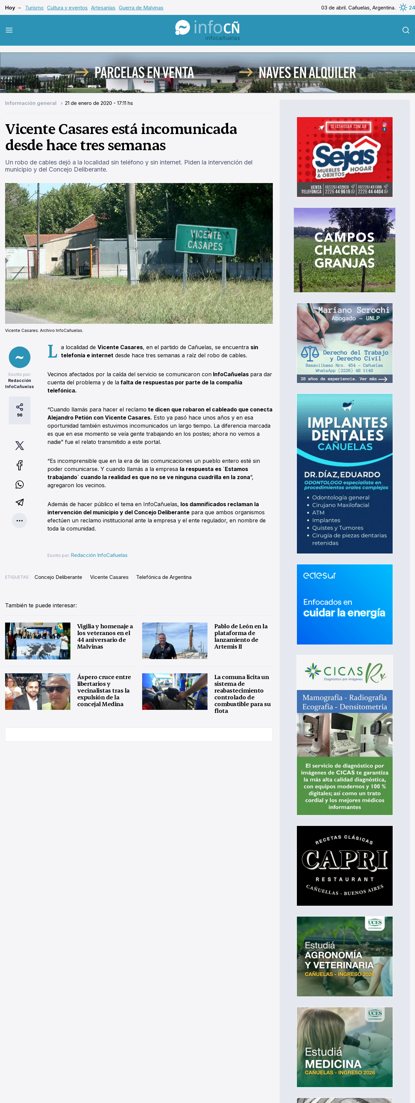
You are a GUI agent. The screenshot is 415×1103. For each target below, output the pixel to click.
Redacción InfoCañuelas (99, 555)
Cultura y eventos (67, 7)
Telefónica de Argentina (164, 577)
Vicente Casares (109, 577)
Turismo (34, 7)
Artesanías (103, 7)
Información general (31, 103)
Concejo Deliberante (58, 577)
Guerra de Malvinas (141, 7)
